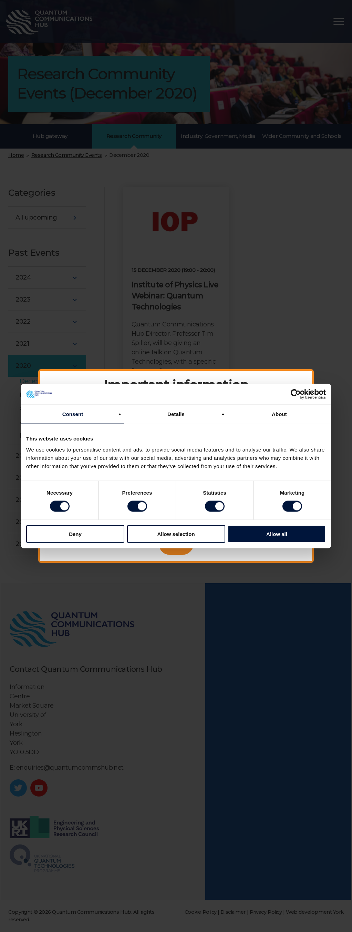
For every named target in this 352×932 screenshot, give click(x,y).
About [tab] (279, 414)
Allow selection (176, 534)
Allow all (276, 534)
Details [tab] (176, 414)
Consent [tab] (72, 414)
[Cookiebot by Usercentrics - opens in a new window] (296, 394)
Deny (75, 534)
